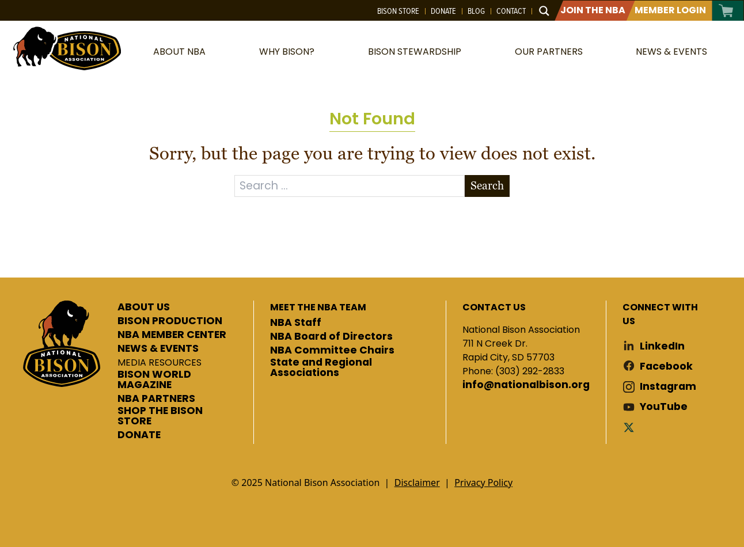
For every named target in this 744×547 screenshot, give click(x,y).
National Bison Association (66, 47)
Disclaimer (417, 482)
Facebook (666, 366)
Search (487, 185)
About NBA (179, 51)
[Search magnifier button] (544, 11)
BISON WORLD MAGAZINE (154, 380)
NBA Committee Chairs (332, 350)
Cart (726, 10)
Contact (511, 11)
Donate (443, 11)
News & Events (671, 51)
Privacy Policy (483, 482)
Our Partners (549, 51)
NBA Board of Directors (331, 337)
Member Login (670, 10)
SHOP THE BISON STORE (160, 416)
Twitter (631, 427)
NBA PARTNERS (156, 399)
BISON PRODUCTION (169, 321)
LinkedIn (662, 346)
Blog (476, 11)
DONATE (139, 435)
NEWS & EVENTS (158, 349)
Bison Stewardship (414, 51)
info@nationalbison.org (526, 385)
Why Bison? (286, 51)
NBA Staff (295, 323)
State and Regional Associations (321, 368)
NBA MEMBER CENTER (171, 335)
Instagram (668, 386)
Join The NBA (592, 10)
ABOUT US (143, 307)
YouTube (664, 406)
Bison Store (398, 11)
